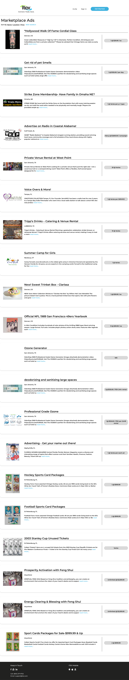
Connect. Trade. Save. (26, 9)
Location (16, 25)
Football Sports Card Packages (44, 506)
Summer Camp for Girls (39, 252)
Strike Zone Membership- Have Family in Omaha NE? (59, 94)
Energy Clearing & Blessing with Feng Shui (52, 601)
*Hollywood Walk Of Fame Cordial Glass (50, 30)
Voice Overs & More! (37, 189)
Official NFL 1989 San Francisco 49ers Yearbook (55, 316)
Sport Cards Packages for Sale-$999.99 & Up (53, 633)
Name (9, 25)
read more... (32, 44)
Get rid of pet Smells (37, 62)
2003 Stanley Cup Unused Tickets (46, 538)
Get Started (100, 9)
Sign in (84, 9)
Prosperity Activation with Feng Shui (48, 570)
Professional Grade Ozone (41, 411)
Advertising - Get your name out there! (50, 443)
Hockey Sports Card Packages (44, 474)
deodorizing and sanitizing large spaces (50, 379)
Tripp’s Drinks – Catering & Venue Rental (51, 221)
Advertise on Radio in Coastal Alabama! (50, 126)
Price (23, 25)
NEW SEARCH (31, 25)
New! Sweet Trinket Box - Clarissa (46, 284)
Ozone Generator (35, 348)
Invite (75, 9)
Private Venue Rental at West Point (47, 157)
